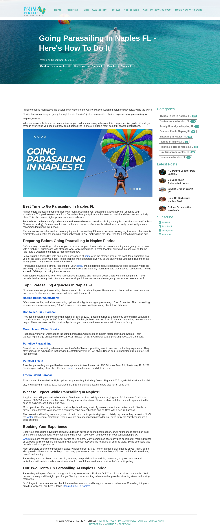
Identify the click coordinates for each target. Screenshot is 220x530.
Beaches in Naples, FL (120, 66)
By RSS (164, 222)
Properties (71, 10)
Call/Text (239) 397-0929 (156, 9)
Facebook (165, 226)
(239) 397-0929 (107, 521)
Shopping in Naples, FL (176, 136)
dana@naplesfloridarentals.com (141, 521)
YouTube (111, 524)
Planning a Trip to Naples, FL (179, 147)
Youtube (165, 234)
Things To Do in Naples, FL (178, 116)
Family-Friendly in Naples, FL (180, 126)
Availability (99, 10)
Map (86, 10)
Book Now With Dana (189, 9)
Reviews (115, 10)
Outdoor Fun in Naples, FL (55, 66)
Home (58, 10)
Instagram (166, 230)
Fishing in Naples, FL (174, 141)
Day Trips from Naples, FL (89, 66)
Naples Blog (131, 10)
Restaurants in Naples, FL (178, 121)
